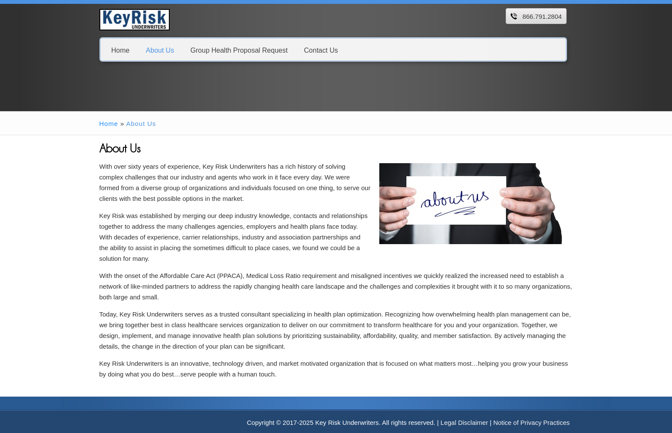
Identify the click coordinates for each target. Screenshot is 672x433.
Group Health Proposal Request (239, 50)
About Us (160, 50)
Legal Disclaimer (464, 422)
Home (120, 50)
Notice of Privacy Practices (531, 422)
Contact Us (321, 50)
